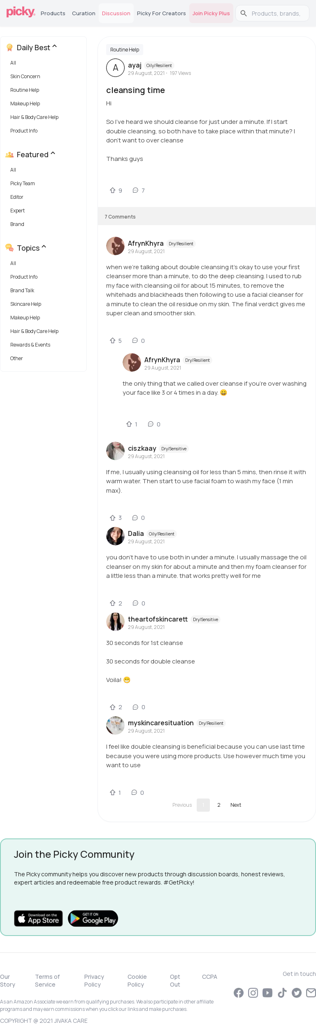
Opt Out (175, 980)
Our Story (7, 980)
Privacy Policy (94, 980)
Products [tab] (53, 13)
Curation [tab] (83, 13)
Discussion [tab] (116, 13)
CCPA (209, 976)
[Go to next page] (236, 805)
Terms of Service (47, 980)
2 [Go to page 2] (219, 804)
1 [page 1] (203, 804)
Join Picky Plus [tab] (211, 13)
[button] (45, 65)
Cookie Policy (137, 980)
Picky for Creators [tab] (161, 13)
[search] (276, 13)
